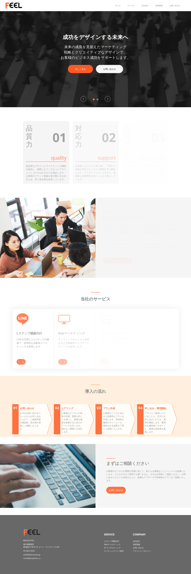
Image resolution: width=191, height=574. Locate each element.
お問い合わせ (172, 5)
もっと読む (20, 361)
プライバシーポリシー (142, 552)
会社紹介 (143, 5)
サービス (129, 5)
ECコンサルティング (112, 548)
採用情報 (157, 5)
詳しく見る (80, 69)
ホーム (115, 5)
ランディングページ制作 (114, 552)
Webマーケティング (112, 545)
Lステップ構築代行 (111, 541)
